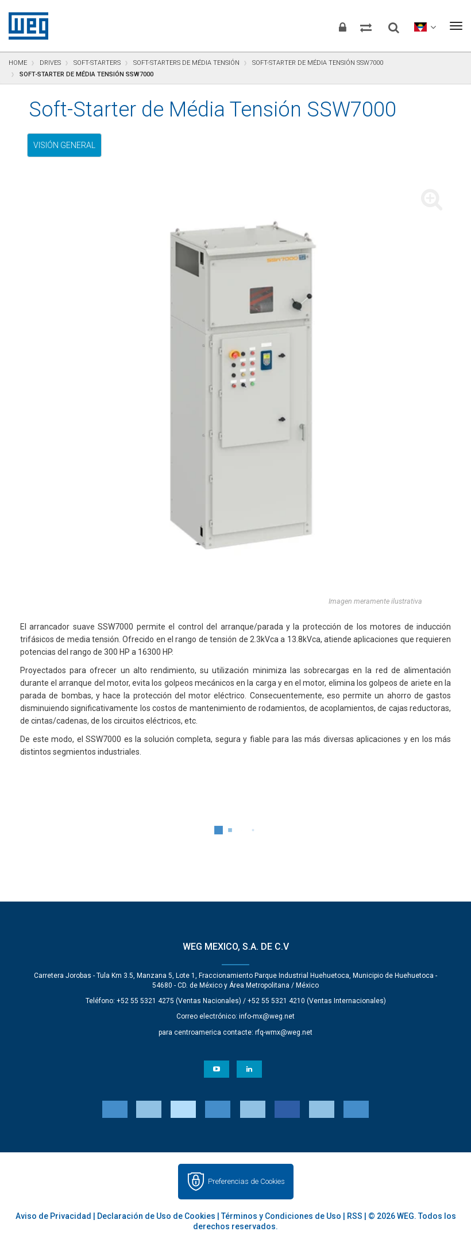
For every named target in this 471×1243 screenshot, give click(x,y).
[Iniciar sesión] (318, 26)
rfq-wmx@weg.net (283, 1032)
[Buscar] (384, 23)
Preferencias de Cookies (246, 1181)
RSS (354, 1216)
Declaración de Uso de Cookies (156, 1216)
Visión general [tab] (64, 145)
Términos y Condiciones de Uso (281, 1216)
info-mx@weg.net (267, 1016)
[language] (419, 26)
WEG (24, 26)
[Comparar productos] (349, 26)
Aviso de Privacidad (53, 1216)
